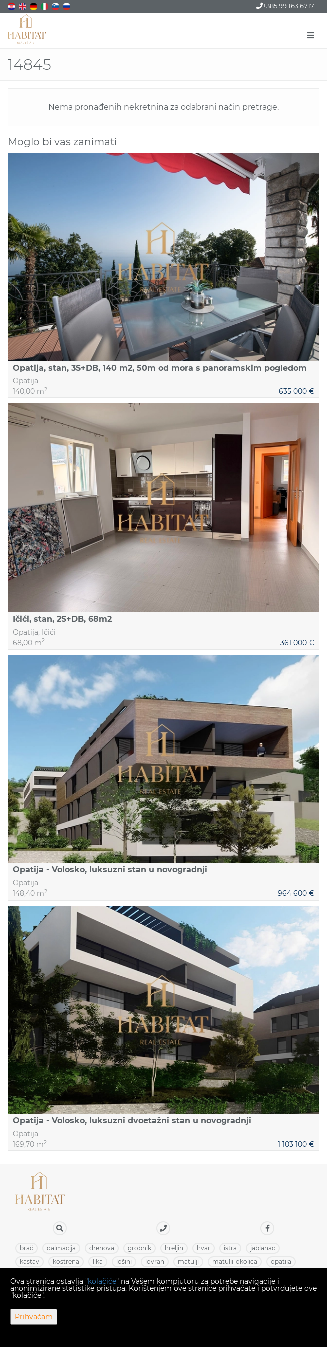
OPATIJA (281, 1261)
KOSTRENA (66, 1261)
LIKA (98, 1261)
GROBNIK (139, 1248)
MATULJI (188, 1261)
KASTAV (29, 1261)
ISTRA (230, 1248)
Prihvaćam (34, 1316)
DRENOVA (101, 1248)
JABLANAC (262, 1248)
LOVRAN (154, 1261)
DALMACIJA (61, 1248)
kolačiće (102, 1281)
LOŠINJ (124, 1261)
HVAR (203, 1248)
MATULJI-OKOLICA (234, 1261)
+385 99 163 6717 (285, 6)
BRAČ (26, 1248)
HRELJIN (174, 1248)
